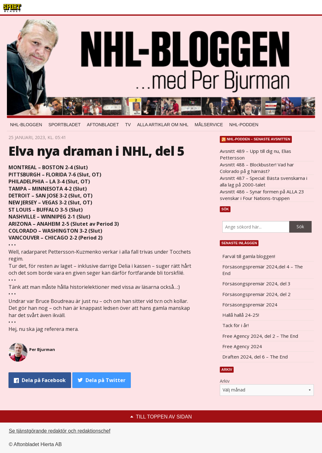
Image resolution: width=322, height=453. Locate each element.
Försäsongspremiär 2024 (249, 304)
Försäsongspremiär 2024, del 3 (256, 283)
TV (128, 124)
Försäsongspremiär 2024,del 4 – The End (262, 269)
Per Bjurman (42, 349)
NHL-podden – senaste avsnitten (258, 139)
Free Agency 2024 (242, 346)
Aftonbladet (103, 124)
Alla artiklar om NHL (162, 124)
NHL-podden (243, 124)
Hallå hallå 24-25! (240, 315)
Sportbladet (64, 124)
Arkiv (225, 381)
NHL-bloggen (26, 124)
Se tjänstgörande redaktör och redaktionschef (59, 431)
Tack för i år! (235, 325)
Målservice (209, 124)
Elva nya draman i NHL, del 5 (96, 150)
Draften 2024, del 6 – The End (255, 356)
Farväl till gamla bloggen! (248, 256)
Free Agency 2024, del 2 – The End (260, 336)
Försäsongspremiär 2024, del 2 (256, 294)
